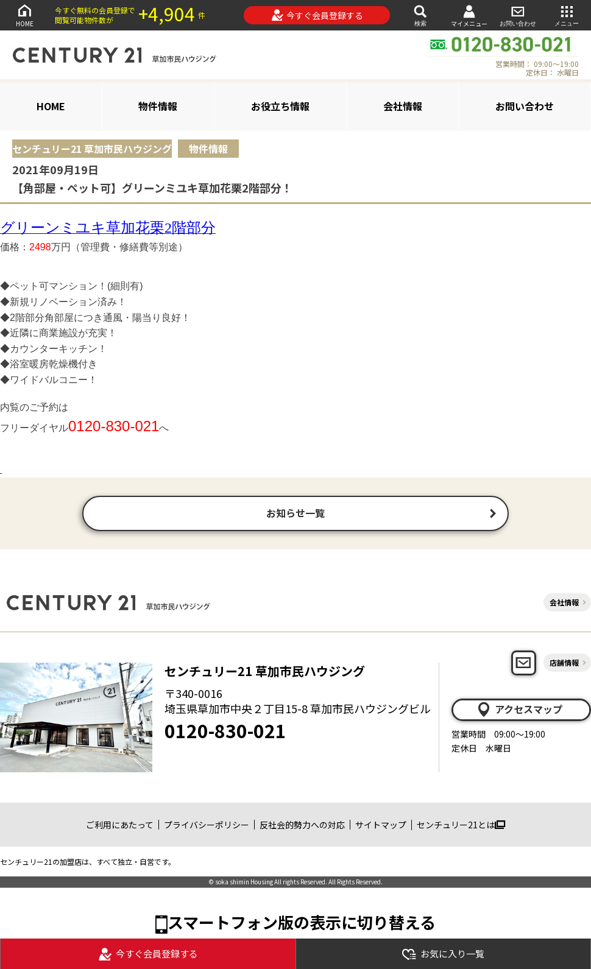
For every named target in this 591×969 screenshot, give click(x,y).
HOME (24, 15)
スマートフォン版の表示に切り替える (302, 923)
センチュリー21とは (461, 826)
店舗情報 (564, 663)
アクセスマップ (519, 711)
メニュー (566, 15)
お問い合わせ (518, 15)
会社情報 (402, 106)
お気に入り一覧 (443, 954)
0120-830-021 (225, 731)
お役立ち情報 (280, 106)
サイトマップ (380, 826)
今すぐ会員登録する (317, 15)
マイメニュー (469, 15)
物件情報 (157, 106)
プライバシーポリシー (206, 826)
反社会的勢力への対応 (302, 826)
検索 (420, 15)
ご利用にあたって (120, 826)
